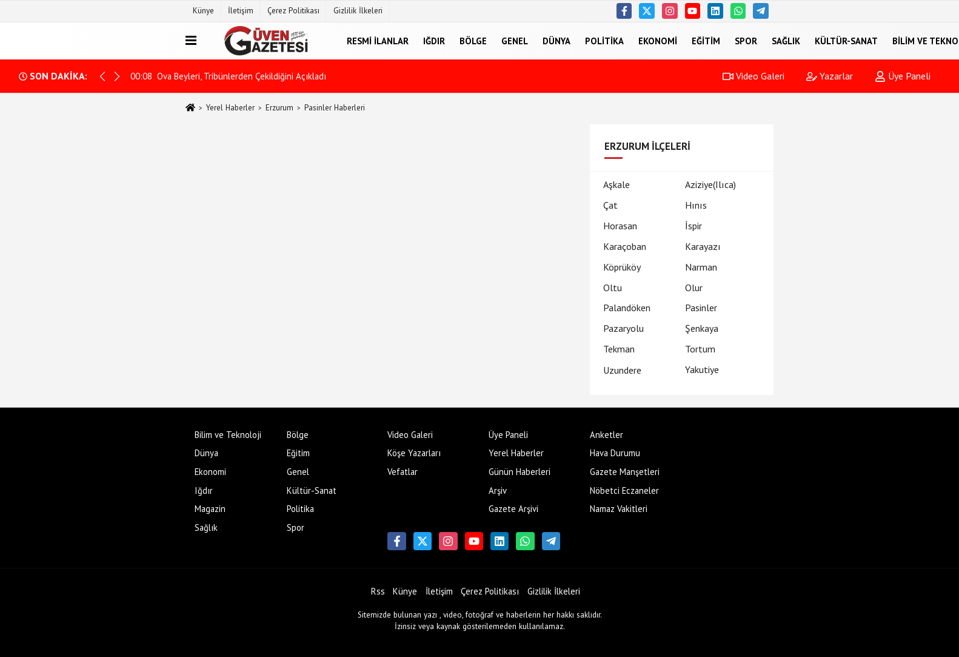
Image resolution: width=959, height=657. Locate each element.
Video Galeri (753, 76)
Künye (203, 10)
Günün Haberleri (519, 471)
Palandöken (626, 308)
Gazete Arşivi (513, 508)
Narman (701, 267)
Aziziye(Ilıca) (710, 184)
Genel (514, 40)
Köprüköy (622, 267)
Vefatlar (402, 471)
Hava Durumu (615, 453)
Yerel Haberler (230, 108)
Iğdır (434, 40)
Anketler (606, 434)
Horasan (620, 226)
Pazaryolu (623, 328)
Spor (746, 40)
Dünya (556, 40)
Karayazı (703, 246)
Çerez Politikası (293, 10)
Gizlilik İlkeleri (358, 10)
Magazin (210, 508)
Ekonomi (657, 40)
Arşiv (498, 490)
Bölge (473, 40)
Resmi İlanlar (378, 40)
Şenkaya (701, 328)
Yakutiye (702, 369)
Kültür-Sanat (846, 40)
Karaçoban (624, 246)
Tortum (700, 349)
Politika (604, 40)
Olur (694, 287)
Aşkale (616, 184)
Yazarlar (829, 76)
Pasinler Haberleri (334, 108)
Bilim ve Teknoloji (228, 434)
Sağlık (786, 40)
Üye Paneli (903, 76)
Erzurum (279, 108)
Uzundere (622, 370)
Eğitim (706, 40)
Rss (378, 591)
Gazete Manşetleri (625, 471)
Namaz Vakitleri (618, 508)
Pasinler (701, 308)
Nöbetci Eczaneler (624, 490)
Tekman (619, 349)
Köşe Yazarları (414, 453)
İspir (693, 226)
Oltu (612, 287)
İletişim (240, 10)
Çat (610, 205)
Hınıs (696, 205)
